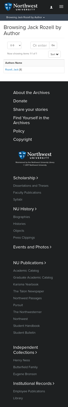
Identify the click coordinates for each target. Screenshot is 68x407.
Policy (18, 131)
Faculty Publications (27, 193)
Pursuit (18, 305)
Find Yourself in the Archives (31, 120)
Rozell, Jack (11, 69)
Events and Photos (32, 247)
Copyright (22, 139)
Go (53, 45)
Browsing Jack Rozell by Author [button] (25, 17)
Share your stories (30, 109)
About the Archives (31, 92)
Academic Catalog (26, 271)
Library (18, 398)
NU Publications (29, 262)
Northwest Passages (27, 298)
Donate (20, 101)
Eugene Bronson (25, 374)
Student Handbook (26, 326)
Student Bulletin (24, 333)
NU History (25, 209)
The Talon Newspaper (28, 291)
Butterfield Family (25, 367)
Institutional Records (33, 383)
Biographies (21, 217)
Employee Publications (29, 391)
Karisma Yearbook (25, 284)
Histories (19, 224)
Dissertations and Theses (30, 186)
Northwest (20, 319)
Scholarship (25, 178)
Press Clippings (24, 238)
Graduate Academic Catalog (33, 277)
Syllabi (17, 199)
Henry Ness (21, 360)
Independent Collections (25, 350)
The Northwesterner (27, 312)
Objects (18, 231)
